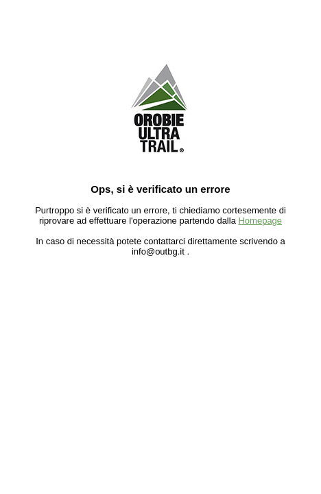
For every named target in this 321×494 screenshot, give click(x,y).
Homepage (260, 220)
